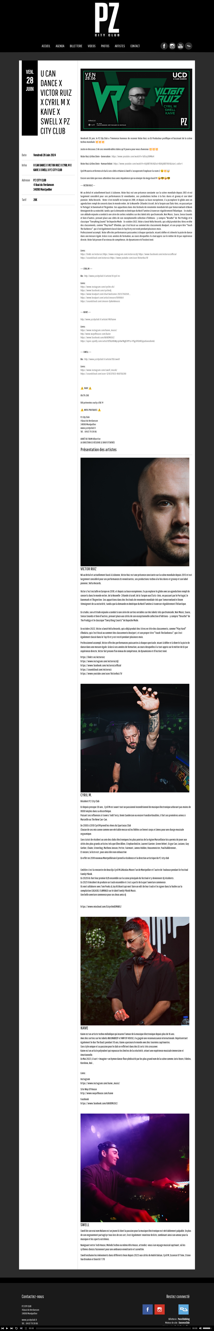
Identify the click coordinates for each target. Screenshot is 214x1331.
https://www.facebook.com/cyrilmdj (96, 290)
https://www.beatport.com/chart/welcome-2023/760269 (105, 294)
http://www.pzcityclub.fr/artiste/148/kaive (98, 319)
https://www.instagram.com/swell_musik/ (99, 370)
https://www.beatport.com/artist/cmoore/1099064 (102, 297)
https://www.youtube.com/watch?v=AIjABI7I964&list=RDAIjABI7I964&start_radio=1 (148, 163)
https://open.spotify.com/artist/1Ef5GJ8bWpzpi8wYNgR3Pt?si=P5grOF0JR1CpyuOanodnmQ (118, 341)
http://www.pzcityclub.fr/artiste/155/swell (102, 359)
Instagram (172, 46)
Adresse (26, 180)
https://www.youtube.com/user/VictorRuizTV (129, 257)
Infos (24, 165)
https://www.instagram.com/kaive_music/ (99, 330)
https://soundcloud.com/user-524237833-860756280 (103, 373)
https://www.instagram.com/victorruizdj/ (120, 254)
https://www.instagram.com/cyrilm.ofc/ (98, 286)
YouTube (180, 46)
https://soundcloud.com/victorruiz (95, 257)
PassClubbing (184, 1319)
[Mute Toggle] (200, 1328)
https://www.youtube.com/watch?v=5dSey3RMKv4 (133, 156)
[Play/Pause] (7, 1328)
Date (24, 155)
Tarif (24, 200)
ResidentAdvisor (188, 46)
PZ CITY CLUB (107, 19)
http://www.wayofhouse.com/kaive (96, 333)
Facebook (164, 46)
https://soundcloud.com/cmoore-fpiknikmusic (100, 301)
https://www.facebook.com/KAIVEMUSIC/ (98, 337)
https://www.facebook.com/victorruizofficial (157, 254)
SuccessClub (184, 1322)
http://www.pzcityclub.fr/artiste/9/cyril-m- (102, 275)
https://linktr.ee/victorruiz (92, 254)
